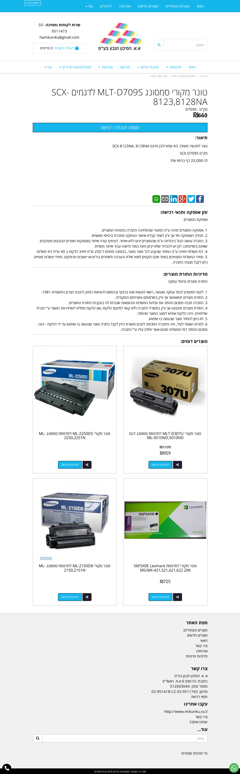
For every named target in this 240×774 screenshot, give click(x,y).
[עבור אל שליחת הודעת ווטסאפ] (234, 768)
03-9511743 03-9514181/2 (174, 690)
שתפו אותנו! (198, 721)
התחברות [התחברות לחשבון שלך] (32, 3)
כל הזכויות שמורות (194, 752)
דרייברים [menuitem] (106, 6)
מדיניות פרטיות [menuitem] (196, 655)
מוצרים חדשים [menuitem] (148, 6)
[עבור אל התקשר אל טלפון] (7, 768)
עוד (48, 67)
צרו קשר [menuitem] (201, 645)
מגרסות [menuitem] (106, 67)
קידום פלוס (113, 771)
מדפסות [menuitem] (174, 67)
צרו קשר (201, 716)
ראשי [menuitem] (192, 67)
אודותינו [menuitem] (125, 6)
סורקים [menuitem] (125, 67)
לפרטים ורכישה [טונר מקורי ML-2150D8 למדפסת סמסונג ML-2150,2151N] (69, 596)
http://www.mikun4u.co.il (185, 710)
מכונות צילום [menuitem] (148, 67)
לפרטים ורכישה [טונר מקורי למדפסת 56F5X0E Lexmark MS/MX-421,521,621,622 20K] (160, 596)
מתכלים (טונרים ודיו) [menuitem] (75, 67)
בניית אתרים (100, 771)
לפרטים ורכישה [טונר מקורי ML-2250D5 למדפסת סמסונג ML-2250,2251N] (69, 464)
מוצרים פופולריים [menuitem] (178, 6)
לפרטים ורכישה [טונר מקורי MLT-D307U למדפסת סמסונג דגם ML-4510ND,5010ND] (160, 464)
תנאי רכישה (199, 695)
